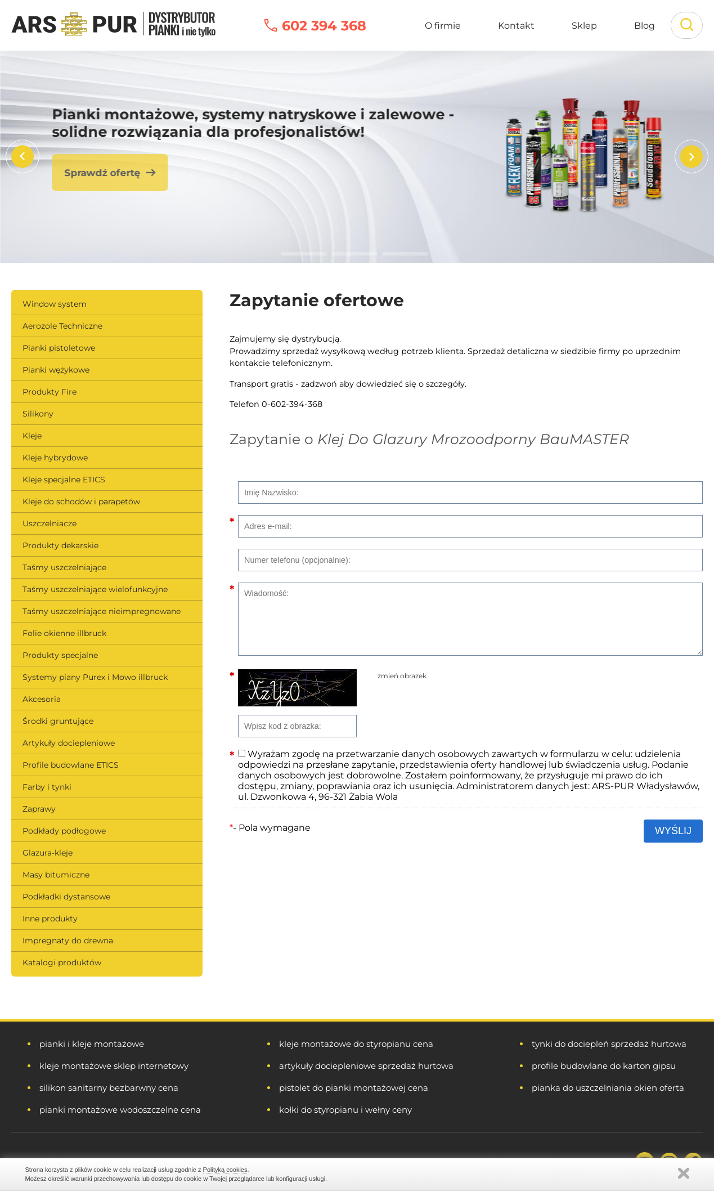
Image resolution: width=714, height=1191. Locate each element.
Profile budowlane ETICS (71, 765)
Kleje (32, 436)
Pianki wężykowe (56, 370)
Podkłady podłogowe (64, 831)
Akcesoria (42, 699)
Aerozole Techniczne (62, 326)
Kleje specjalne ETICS (64, 479)
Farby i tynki (47, 787)
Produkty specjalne (60, 655)
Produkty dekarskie (60, 545)
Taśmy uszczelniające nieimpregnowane (102, 611)
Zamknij (683, 1173)
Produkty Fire (50, 392)
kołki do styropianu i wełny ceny (345, 1109)
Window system (55, 304)
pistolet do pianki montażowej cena (353, 1087)
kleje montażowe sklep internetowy (113, 1065)
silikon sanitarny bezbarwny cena (108, 1087)
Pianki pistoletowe (59, 348)
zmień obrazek (402, 675)
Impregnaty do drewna (68, 940)
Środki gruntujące (58, 721)
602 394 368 (324, 25)
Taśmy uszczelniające (64, 567)
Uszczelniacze (50, 523)
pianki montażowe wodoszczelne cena (120, 1109)
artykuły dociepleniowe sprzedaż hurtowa (366, 1065)
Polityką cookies (225, 1169)
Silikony (38, 414)
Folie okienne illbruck (64, 633)
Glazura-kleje (48, 853)
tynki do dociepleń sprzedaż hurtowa (609, 1043)
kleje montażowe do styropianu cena (356, 1043)
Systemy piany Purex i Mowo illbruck (95, 677)
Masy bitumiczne (56, 875)
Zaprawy (39, 809)
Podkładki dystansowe (66, 897)
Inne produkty (50, 919)
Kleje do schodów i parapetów (81, 501)
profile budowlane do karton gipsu (604, 1065)
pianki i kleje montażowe (91, 1043)
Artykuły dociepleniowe (69, 743)
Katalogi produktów (62, 962)
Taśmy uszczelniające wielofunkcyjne (95, 589)
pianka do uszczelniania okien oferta (608, 1087)
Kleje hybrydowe (55, 458)
